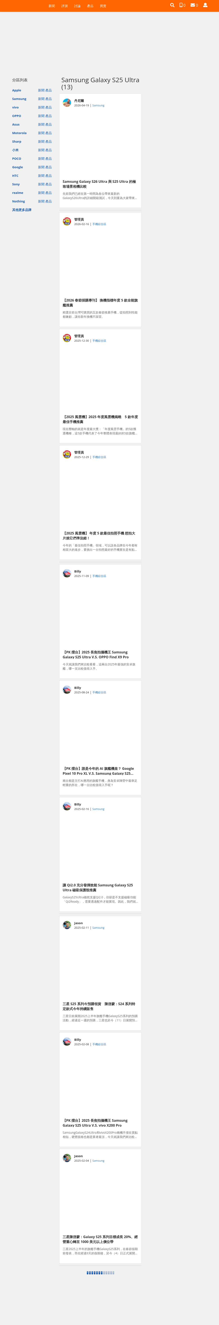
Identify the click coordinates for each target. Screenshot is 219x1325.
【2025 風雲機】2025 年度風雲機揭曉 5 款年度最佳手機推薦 (100, 418)
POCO (16, 158)
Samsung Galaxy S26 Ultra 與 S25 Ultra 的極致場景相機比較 (99, 183)
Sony (16, 184)
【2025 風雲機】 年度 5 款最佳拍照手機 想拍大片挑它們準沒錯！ (99, 535)
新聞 (52, 6)
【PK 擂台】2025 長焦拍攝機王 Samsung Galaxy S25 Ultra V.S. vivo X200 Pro (95, 1122)
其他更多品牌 (21, 210)
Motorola (19, 133)
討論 (77, 6)
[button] (172, 5)
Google (17, 167)
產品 (90, 6)
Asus (15, 124)
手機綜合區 (99, 224)
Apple (16, 90)
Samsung (19, 99)
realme (17, 192)
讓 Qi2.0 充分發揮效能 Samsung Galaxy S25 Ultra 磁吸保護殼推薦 (98, 887)
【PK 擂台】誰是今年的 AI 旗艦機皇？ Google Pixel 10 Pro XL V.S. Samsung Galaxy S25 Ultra (98, 770)
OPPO (16, 116)
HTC (15, 175)
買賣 (103, 6)
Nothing (18, 201)
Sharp (16, 141)
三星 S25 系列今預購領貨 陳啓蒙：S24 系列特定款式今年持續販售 (99, 1005)
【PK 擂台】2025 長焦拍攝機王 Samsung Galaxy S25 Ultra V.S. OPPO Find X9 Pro (96, 654)
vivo (15, 107)
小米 (15, 150)
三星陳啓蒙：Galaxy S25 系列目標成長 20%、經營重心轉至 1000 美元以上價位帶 (100, 1238)
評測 (64, 6)
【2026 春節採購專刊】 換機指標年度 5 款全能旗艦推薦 (100, 302)
